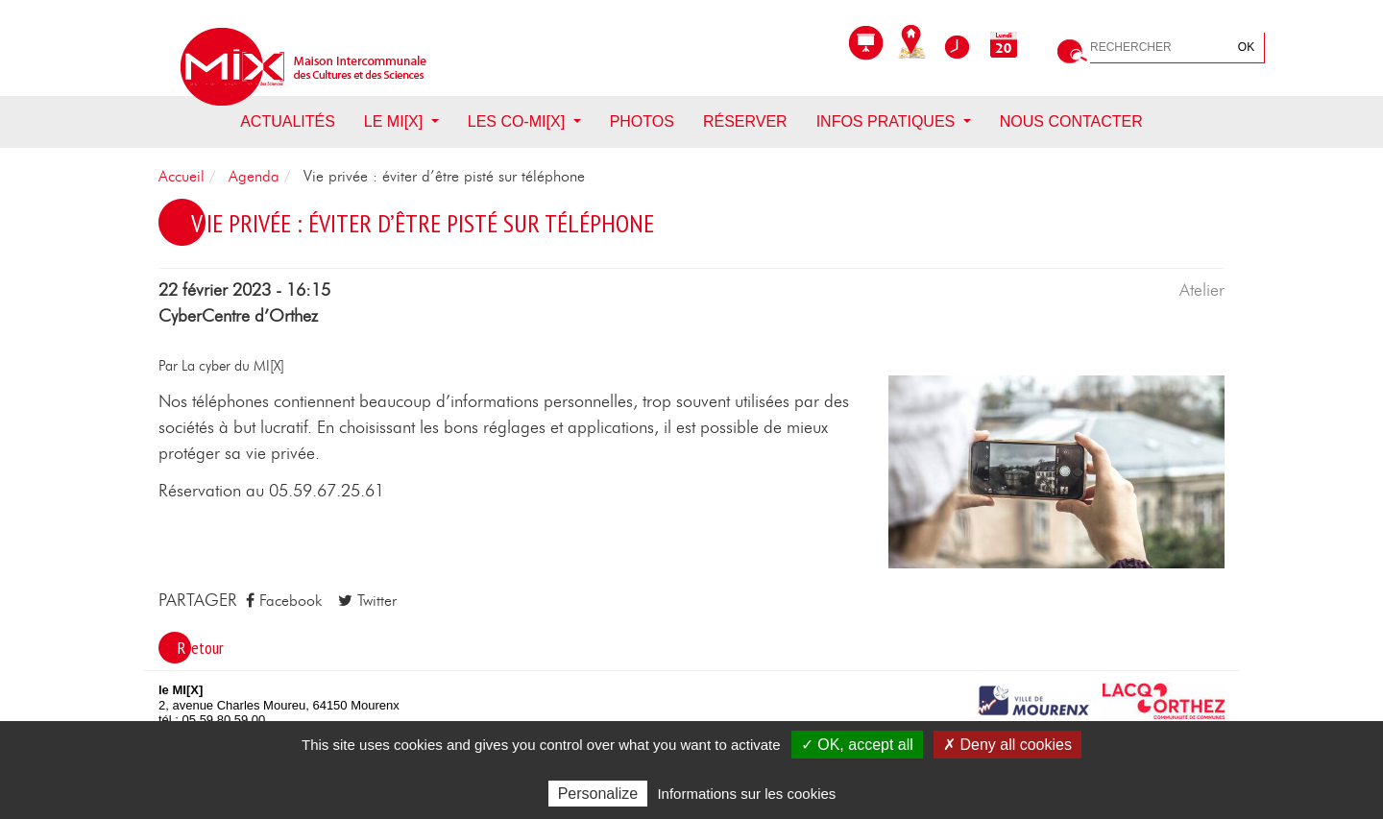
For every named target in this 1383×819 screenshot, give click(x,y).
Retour (201, 648)
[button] (1056, 470)
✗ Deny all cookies (1007, 744)
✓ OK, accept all (857, 744)
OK (1246, 47)
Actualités (287, 121)
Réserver (745, 121)
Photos (642, 121)
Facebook (284, 600)
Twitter (367, 600)
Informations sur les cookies (746, 793)
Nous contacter (1071, 121)
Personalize (598, 793)
